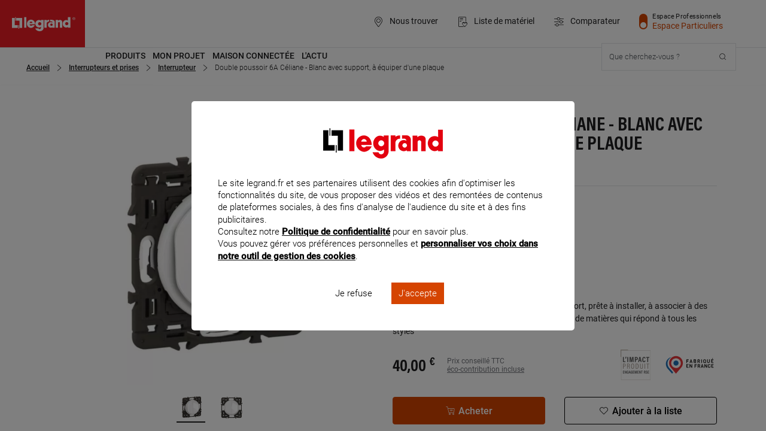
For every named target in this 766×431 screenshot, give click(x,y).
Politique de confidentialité (336, 247)
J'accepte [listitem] (418, 308)
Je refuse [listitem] (353, 308)
